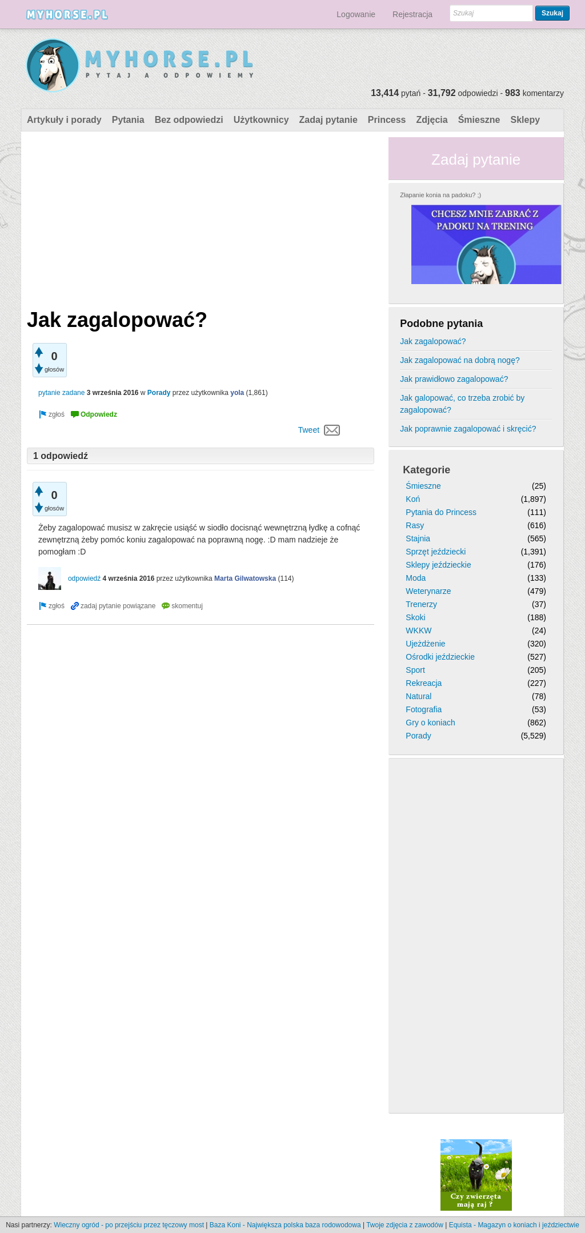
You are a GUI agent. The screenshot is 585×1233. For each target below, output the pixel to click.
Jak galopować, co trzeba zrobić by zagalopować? (462, 403)
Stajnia (418, 538)
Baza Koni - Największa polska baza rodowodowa (285, 1225)
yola (237, 393)
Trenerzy (421, 604)
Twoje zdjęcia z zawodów (404, 1225)
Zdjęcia (432, 120)
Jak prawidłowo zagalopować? (454, 379)
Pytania (128, 120)
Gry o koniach (430, 722)
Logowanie (355, 14)
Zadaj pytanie (328, 120)
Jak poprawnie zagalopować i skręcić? (468, 428)
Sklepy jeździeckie (438, 564)
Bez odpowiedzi (189, 120)
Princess (387, 120)
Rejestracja (412, 14)
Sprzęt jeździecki (436, 551)
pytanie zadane (61, 393)
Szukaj (552, 13)
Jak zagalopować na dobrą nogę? (459, 360)
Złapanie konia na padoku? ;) (440, 194)
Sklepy (525, 120)
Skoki (415, 617)
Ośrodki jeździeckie (440, 656)
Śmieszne (479, 120)
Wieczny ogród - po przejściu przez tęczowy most (129, 1225)
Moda (416, 577)
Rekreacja (424, 683)
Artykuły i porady (64, 120)
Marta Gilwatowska (245, 578)
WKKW (418, 630)
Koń (413, 499)
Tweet (308, 429)
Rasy (415, 525)
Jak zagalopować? (433, 341)
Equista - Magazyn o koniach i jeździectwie (514, 1225)
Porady (159, 393)
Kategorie (426, 470)
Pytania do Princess (441, 512)
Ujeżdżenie (425, 643)
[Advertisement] (200, 217)
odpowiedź (84, 578)
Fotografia (424, 709)
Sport (415, 670)
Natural (418, 696)
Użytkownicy (261, 120)
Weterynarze (428, 591)
